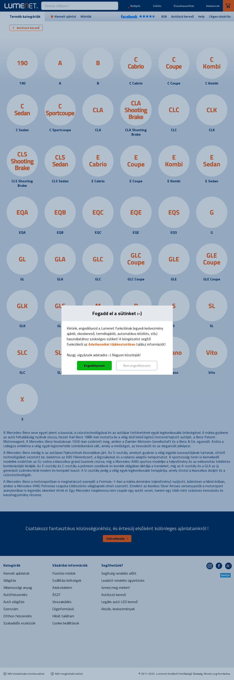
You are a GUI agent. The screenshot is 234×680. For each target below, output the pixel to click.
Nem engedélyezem (136, 365)
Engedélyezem (94, 365)
